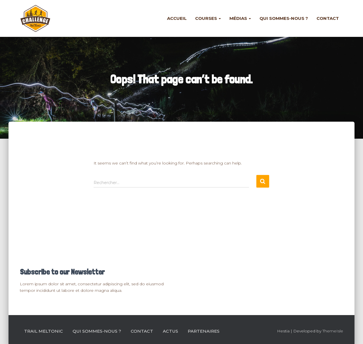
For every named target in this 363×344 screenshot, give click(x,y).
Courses (208, 18)
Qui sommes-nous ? (283, 18)
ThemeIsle (332, 331)
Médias (240, 18)
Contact (327, 18)
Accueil (177, 18)
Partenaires (204, 331)
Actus (170, 331)
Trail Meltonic (43, 331)
